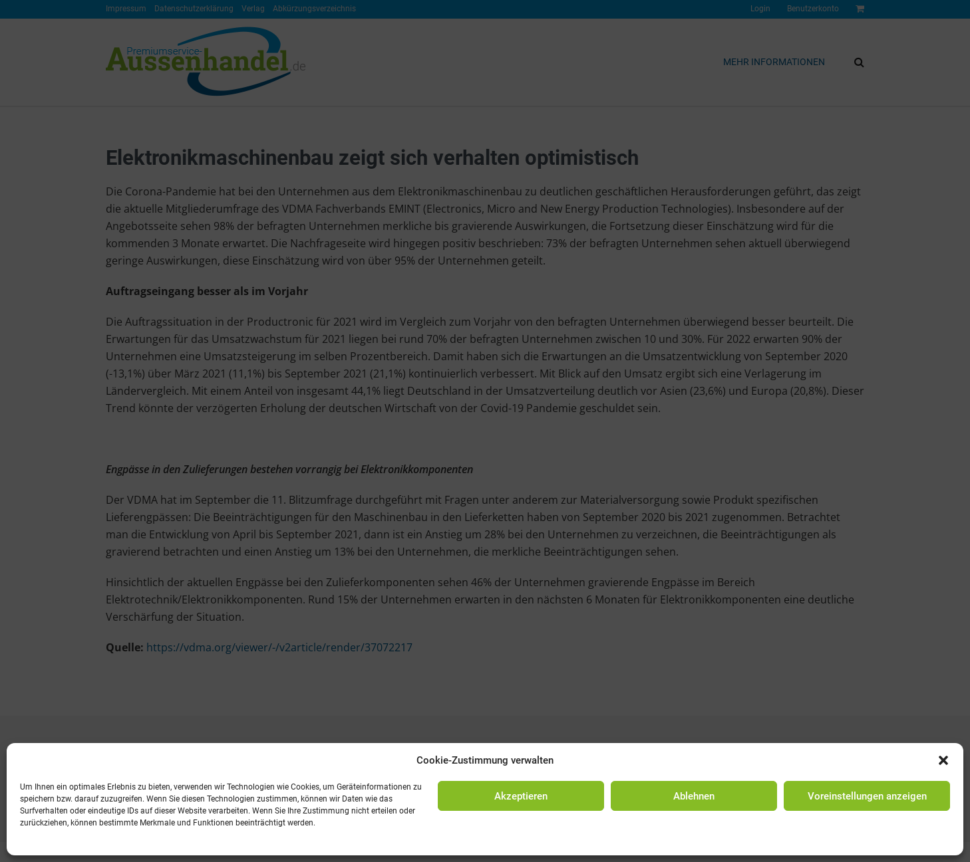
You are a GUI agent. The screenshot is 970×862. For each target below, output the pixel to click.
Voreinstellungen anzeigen (867, 796)
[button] (943, 760)
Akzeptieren (521, 796)
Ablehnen (694, 796)
